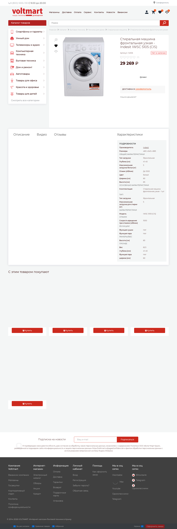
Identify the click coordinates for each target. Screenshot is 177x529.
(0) (138, 57)
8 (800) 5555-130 (19, 3)
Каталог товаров (20, 23)
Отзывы (60, 134)
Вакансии (122, 12)
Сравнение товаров (42, 526)
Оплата (77, 12)
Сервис (88, 12)
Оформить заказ (155, 526)
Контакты (99, 12)
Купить (28, 330)
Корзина (137, 526)
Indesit (146, 147)
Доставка (66, 12)
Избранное (59, 526)
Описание (21, 134)
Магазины (54, 12)
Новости (110, 12)
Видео (42, 134)
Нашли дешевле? (128, 97)
